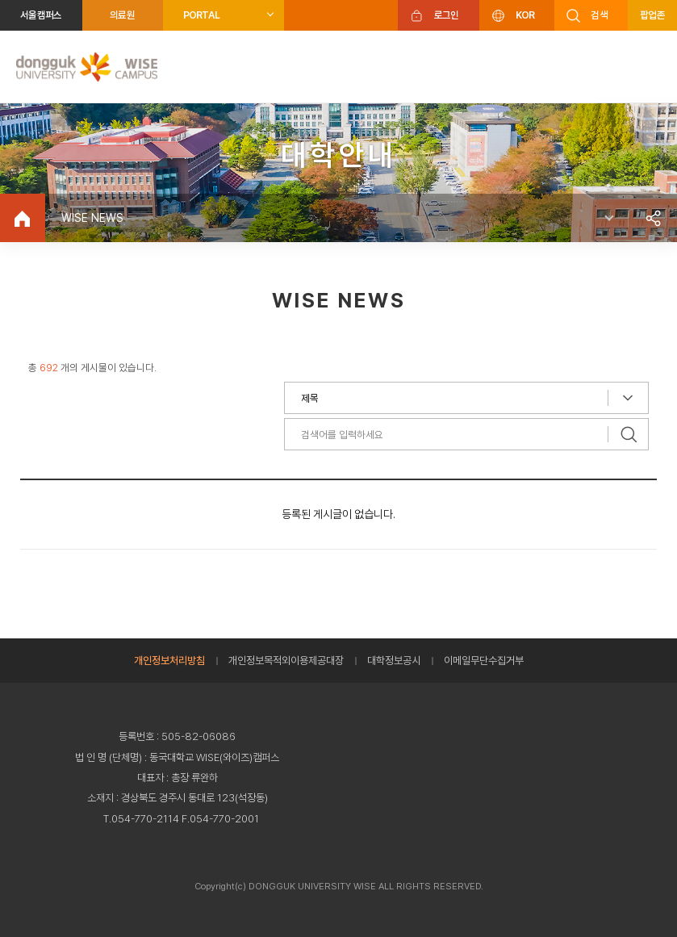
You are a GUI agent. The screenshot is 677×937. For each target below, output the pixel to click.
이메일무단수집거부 (484, 661)
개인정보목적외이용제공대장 (286, 661)
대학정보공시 (393, 661)
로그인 (446, 15)
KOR (525, 15)
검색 (599, 15)
